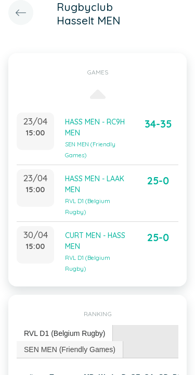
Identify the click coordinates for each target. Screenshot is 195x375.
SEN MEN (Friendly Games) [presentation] (69, 349)
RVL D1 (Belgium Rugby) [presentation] (64, 333)
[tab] (65, 333)
